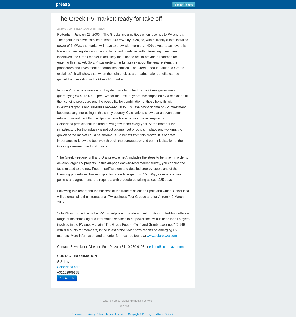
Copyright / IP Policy (140, 314)
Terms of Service (115, 314)
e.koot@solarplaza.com (166, 247)
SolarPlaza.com (68, 267)
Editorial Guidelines (166, 314)
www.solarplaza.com (162, 235)
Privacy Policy (95, 314)
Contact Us (67, 278)
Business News (97, 29)
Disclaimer (78, 314)
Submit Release (184, 4)
